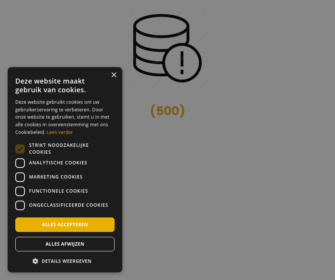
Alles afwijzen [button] (64, 244)
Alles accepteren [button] (65, 224)
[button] (65, 260)
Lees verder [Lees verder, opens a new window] (60, 132)
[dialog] (65, 169)
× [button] (114, 75)
